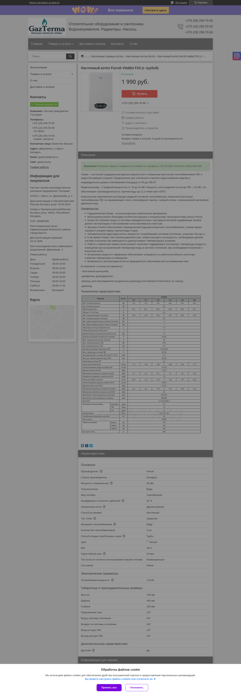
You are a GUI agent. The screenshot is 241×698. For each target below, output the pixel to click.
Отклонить (136, 687)
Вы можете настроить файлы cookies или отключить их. (119, 678)
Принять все (109, 687)
